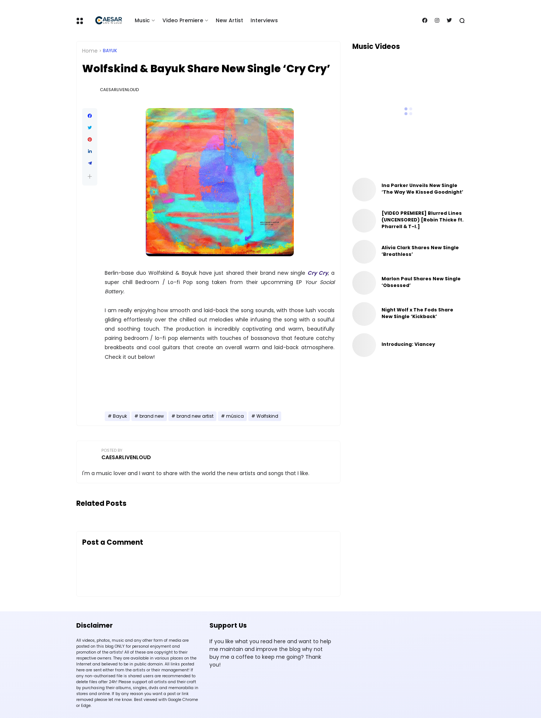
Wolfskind (267, 416)
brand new (152, 416)
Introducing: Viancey (408, 344)
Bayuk (110, 51)
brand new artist (195, 416)
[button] (90, 176)
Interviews (264, 20)
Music (142, 20)
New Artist (229, 20)
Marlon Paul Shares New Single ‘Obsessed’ (421, 281)
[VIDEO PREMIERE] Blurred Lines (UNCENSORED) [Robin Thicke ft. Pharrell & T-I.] (423, 220)
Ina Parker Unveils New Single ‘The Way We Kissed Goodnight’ (422, 188)
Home (90, 50)
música (235, 416)
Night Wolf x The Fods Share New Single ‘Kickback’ (417, 313)
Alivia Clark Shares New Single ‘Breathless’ (420, 250)
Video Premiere (182, 20)
